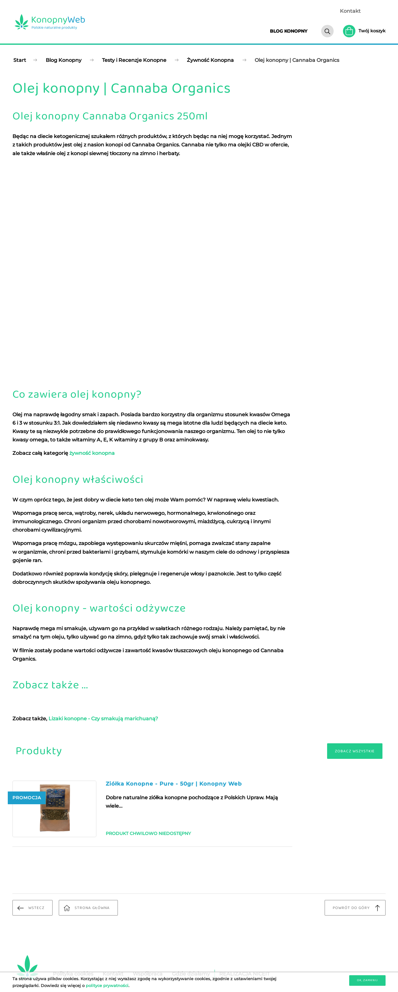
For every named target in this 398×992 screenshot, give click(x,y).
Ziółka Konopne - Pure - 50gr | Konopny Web (174, 784)
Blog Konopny (63, 60)
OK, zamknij (367, 980)
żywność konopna (92, 453)
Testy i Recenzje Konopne (134, 60)
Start (19, 60)
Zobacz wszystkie (355, 751)
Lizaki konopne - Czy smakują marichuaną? (103, 719)
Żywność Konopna (210, 60)
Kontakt (350, 11)
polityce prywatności (107, 985)
